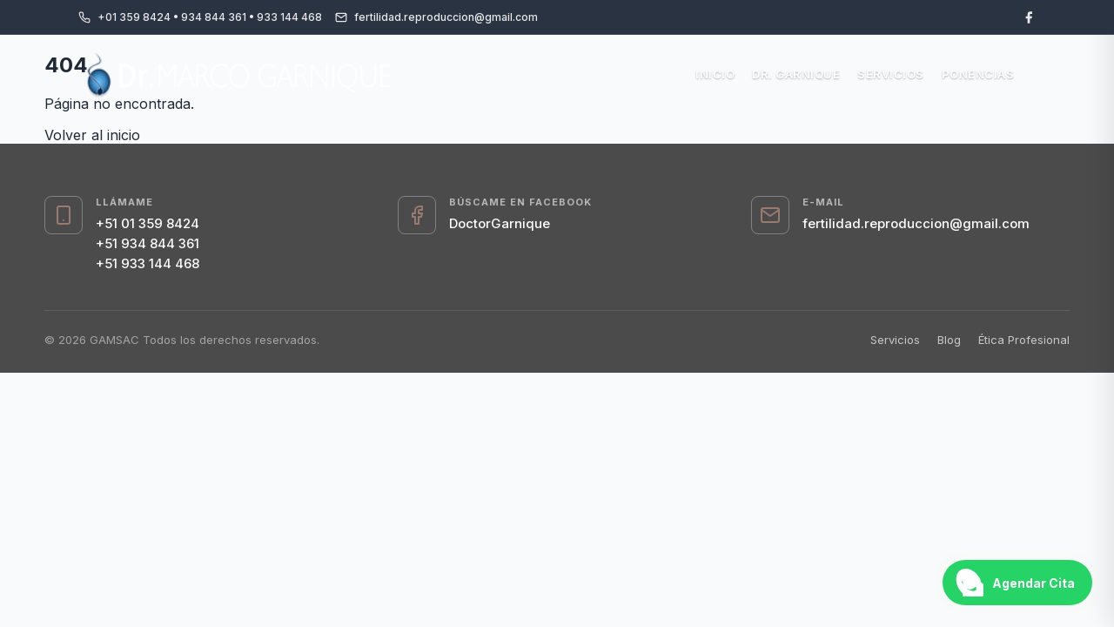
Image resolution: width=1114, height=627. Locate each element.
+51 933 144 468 (147, 263)
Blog (949, 340)
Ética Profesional (1024, 340)
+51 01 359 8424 (147, 223)
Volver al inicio (92, 135)
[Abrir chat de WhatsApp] (1017, 582)
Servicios (890, 74)
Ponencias (978, 74)
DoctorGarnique (499, 223)
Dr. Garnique (796, 74)
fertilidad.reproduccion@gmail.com (916, 223)
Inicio (715, 74)
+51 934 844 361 (147, 243)
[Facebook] (1029, 17)
